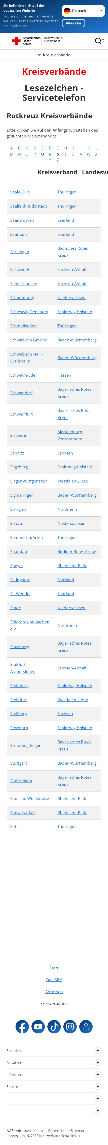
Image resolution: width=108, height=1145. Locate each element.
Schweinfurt (21, 414)
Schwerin (18, 435)
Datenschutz (58, 1130)
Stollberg (18, 713)
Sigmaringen (22, 495)
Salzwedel (19, 269)
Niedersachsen (71, 297)
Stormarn (19, 727)
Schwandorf (21, 393)
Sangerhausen (23, 283)
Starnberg (19, 646)
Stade (15, 607)
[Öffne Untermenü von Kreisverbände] (54, 55)
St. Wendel (20, 593)
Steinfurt (18, 699)
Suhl (14, 826)
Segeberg (19, 467)
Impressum (16, 1135)
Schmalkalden (23, 326)
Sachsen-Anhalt (72, 269)
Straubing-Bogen (26, 745)
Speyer (16, 565)
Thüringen (67, 192)
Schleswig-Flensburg (29, 312)
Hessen (64, 375)
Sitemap (77, 1130)
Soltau (16, 523)
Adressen (23, 1130)
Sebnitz (17, 453)
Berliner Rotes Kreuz (76, 551)
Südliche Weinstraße (29, 798)
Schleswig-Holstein (74, 312)
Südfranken (21, 781)
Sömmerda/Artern (27, 537)
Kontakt (39, 1130)
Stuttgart (18, 763)
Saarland (65, 220)
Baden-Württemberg (76, 340)
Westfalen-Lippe (72, 481)
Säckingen (19, 252)
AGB (10, 1130)
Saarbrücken (22, 220)
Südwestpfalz (22, 812)
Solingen (18, 509)
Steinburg (19, 685)
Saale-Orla (20, 192)
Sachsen (65, 453)
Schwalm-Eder (23, 375)
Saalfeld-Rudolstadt (28, 206)
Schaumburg (22, 297)
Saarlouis (18, 234)
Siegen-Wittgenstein (29, 481)
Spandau (18, 551)
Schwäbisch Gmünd (28, 340)
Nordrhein (67, 509)
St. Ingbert (20, 579)
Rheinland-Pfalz (72, 565)
